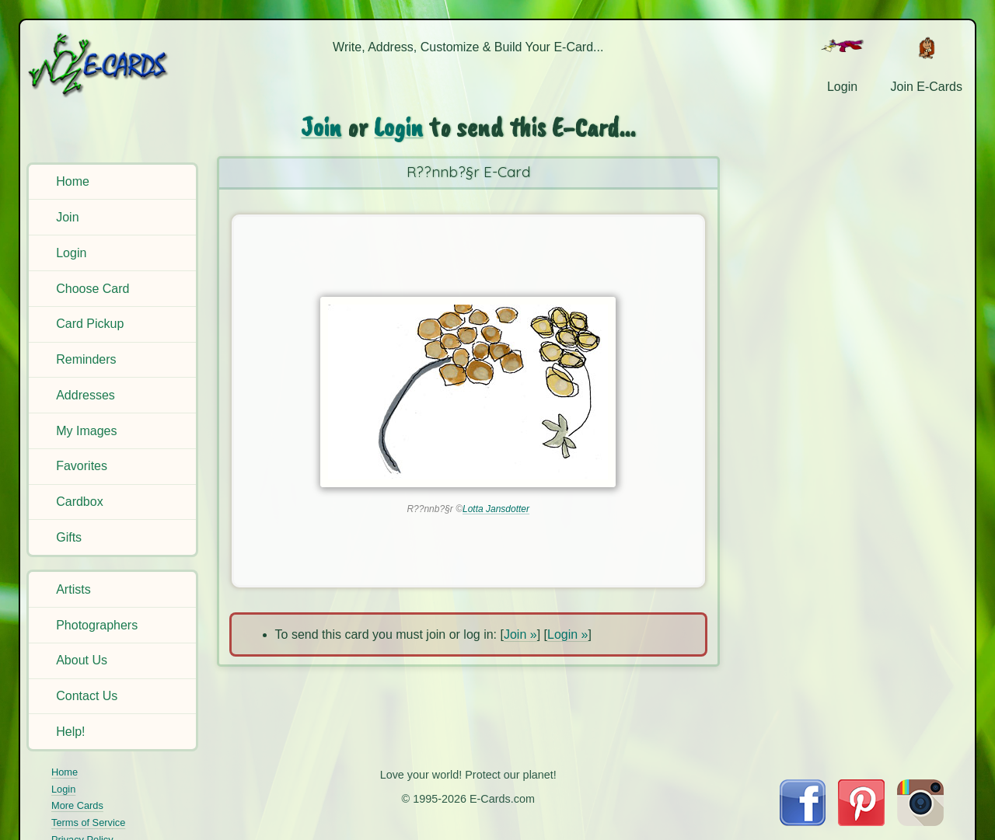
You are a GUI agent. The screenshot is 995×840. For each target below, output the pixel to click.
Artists (73, 589)
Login (71, 253)
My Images (86, 430)
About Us (81, 660)
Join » (520, 634)
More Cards (77, 805)
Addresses (85, 395)
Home (72, 181)
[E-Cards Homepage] (114, 65)
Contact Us (86, 695)
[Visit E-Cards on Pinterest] (861, 821)
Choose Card (92, 288)
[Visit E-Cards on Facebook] (803, 821)
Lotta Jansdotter (496, 509)
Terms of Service (88, 822)
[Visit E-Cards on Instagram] (920, 821)
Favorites (81, 465)
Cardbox (79, 501)
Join (67, 217)
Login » (567, 634)
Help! (70, 731)
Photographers (97, 625)
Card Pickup (90, 323)
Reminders (86, 359)
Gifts (69, 537)
